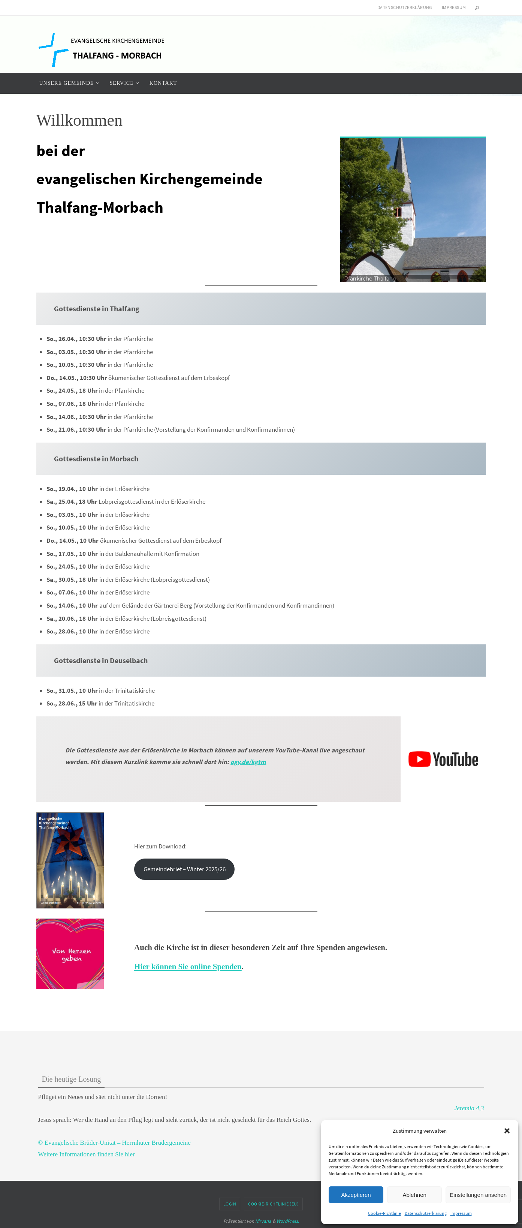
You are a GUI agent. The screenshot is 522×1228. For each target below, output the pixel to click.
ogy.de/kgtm (248, 762)
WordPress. (288, 1221)
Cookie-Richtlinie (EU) (273, 1204)
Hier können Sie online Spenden (188, 966)
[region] (413, 209)
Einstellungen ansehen (478, 1195)
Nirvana (263, 1221)
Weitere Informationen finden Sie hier (86, 1154)
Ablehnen (414, 1195)
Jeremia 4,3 (469, 1108)
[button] (507, 1131)
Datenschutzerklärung (426, 1213)
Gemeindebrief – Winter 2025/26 (185, 869)
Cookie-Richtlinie (384, 1213)
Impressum (461, 1213)
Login (229, 1204)
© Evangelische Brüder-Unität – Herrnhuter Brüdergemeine (114, 1142)
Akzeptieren (356, 1195)
